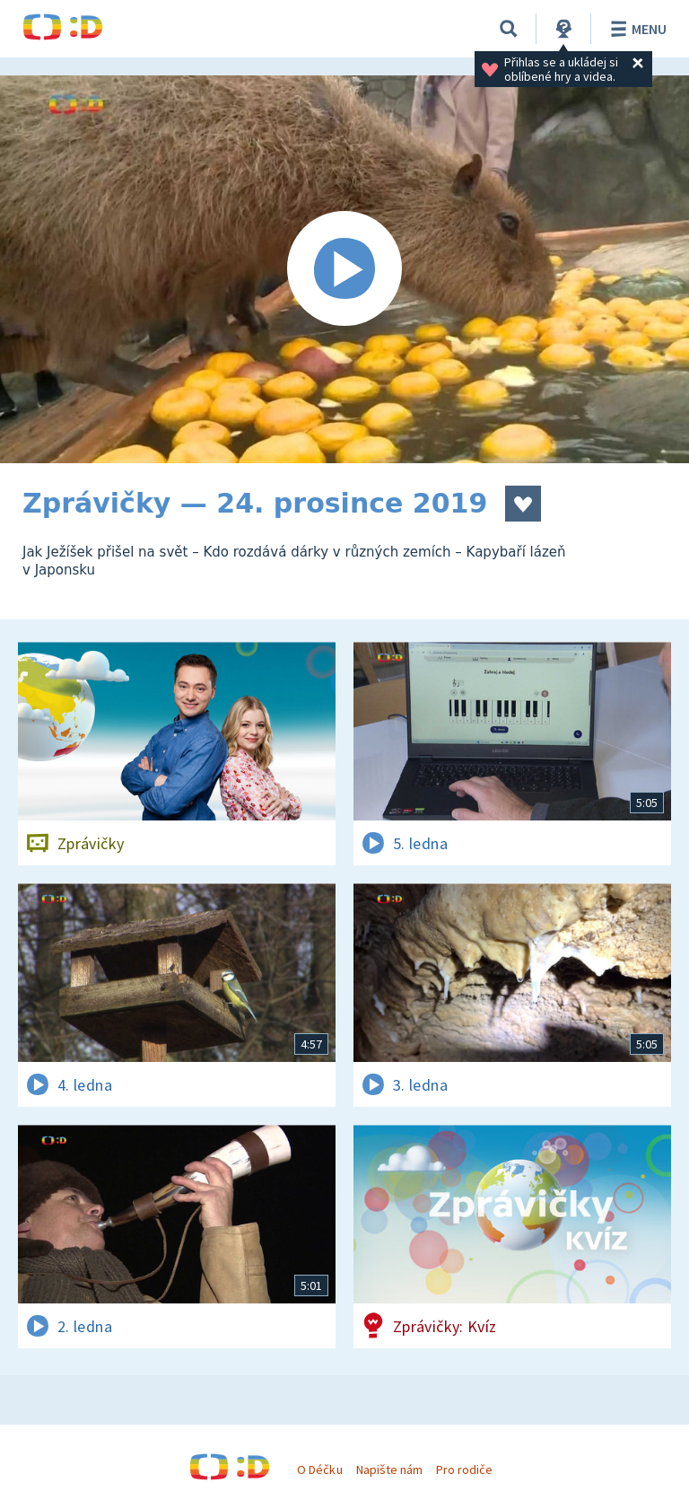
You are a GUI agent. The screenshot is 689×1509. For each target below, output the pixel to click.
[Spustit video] (344, 269)
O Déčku (319, 1469)
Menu (636, 28)
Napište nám (389, 1469)
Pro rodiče (464, 1469)
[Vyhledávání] (509, 28)
